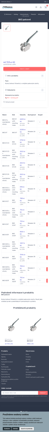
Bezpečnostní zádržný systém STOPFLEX (9, 380)
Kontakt (28, 359)
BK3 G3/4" (30, 341)
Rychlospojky (5, 366)
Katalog (16, 14)
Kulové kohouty (24, 14)
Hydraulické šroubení (7, 361)
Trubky (3, 364)
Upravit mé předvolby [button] (26, 428)
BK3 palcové (41, 14)
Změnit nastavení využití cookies (35, 377)
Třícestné (33, 14)
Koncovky (4, 359)
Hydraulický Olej (5, 376)
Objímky (3, 356)
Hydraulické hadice (6, 354)
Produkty (28, 356)
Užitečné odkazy (6, 1)
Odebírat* (43, 392)
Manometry (4, 371)
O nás (27, 361)
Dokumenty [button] (10, 90)
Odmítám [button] (15, 428)
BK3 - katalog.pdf (12, 98)
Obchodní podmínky (31, 372)
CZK (45, 1)
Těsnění (3, 383)
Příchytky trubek (6, 369)
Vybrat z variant (24, 69)
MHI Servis (8, 14)
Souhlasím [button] (7, 428)
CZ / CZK (24, 411)
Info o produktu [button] (11, 76)
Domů (27, 354)
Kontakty (28, 374)
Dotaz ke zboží (8, 102)
